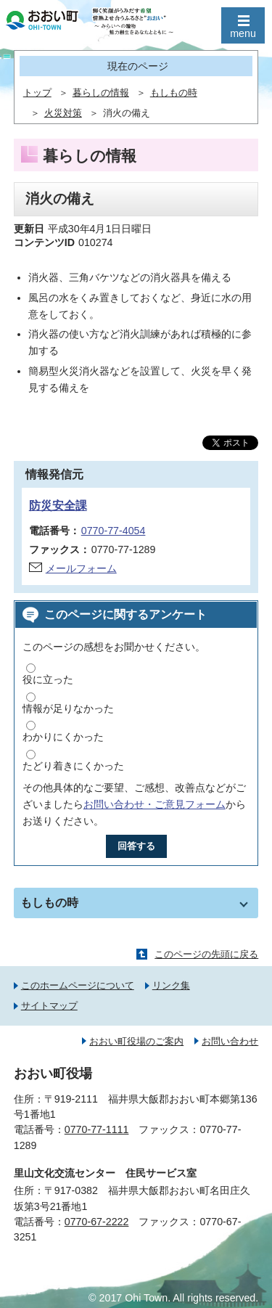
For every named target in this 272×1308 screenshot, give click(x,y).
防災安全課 (58, 505)
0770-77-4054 (113, 530)
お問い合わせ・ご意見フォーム (154, 804)
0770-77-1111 (97, 1129)
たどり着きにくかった (73, 766)
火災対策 (63, 113)
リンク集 (171, 985)
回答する (136, 846)
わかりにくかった (63, 737)
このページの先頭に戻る (206, 954)
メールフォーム (81, 568)
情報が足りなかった (68, 708)
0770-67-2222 (97, 1221)
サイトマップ (49, 1005)
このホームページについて (77, 985)
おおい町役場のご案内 (136, 1041)
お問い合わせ (230, 1041)
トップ (37, 93)
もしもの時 (173, 93)
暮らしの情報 (101, 93)
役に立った (47, 679)
